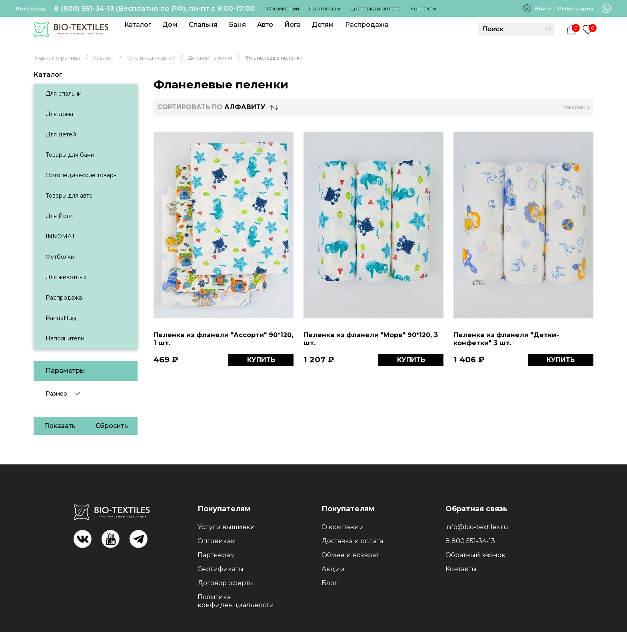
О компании (283, 8)
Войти (543, 9)
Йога (292, 24)
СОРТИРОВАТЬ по (212, 107)
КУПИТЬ (261, 360)
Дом (170, 24)
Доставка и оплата (375, 8)
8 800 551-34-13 (470, 541)
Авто (265, 24)
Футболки (60, 256)
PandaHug (61, 318)
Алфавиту (245, 107)
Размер (56, 393)
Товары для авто (69, 195)
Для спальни (64, 93)
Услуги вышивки (226, 527)
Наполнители (65, 338)
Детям (323, 24)
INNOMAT (60, 236)
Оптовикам (217, 541)
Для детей (61, 134)
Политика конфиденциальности (236, 601)
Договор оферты (226, 583)
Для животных (66, 277)
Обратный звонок (475, 555)
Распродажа (367, 24)
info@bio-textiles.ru (476, 527)
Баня (237, 24)
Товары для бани (70, 154)
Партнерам (324, 8)
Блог (329, 583)
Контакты (423, 8)
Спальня (203, 24)
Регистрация (575, 9)
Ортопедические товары (82, 175)
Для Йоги (59, 216)
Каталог (137, 24)
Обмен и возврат (350, 555)
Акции (333, 569)
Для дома (59, 114)
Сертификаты (221, 569)
